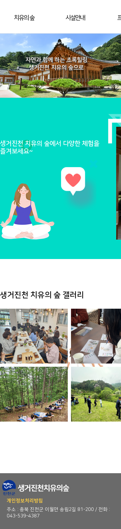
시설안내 (75, 18)
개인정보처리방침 (25, 500)
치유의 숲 (24, 18)
